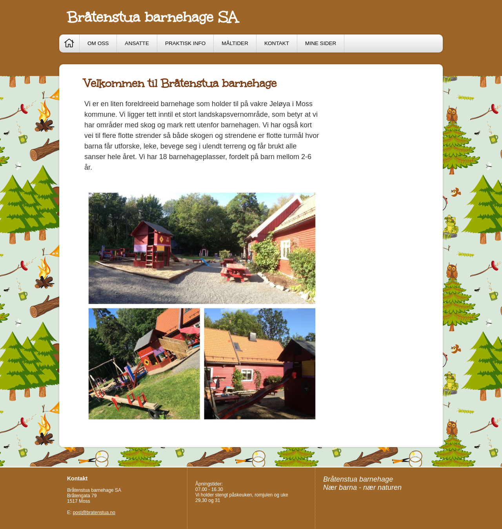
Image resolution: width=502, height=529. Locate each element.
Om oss (98, 43)
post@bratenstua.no (94, 512)
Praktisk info (185, 43)
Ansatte (137, 43)
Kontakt (276, 43)
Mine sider (320, 43)
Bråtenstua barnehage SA (152, 17)
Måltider (235, 43)
